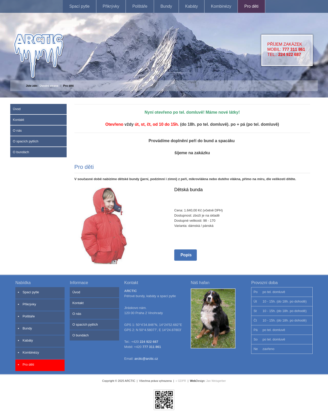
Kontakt (18, 120)
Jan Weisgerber (216, 380)
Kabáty (191, 6)
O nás (17, 130)
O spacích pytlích (25, 141)
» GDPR (181, 380)
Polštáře (139, 6)
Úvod (16, 109)
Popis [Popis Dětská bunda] (185, 255)
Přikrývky (111, 6)
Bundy (166, 6)
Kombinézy (221, 6)
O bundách (21, 152)
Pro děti (251, 6)
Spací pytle (79, 6)
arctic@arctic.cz (146, 359)
